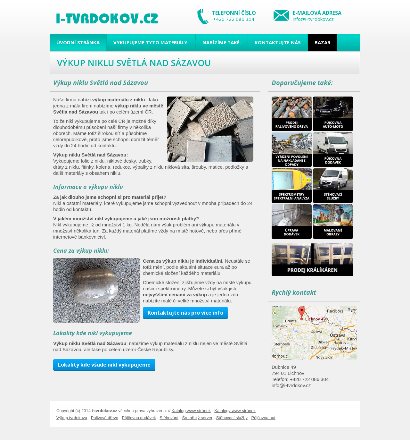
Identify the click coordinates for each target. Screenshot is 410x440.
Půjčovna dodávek (139, 417)
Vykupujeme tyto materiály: (151, 42)
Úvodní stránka (78, 42)
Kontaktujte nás (278, 42)
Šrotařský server (197, 417)
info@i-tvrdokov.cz (313, 19)
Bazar (322, 42)
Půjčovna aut (263, 417)
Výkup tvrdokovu (71, 417)
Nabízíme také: (221, 42)
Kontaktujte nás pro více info (185, 312)
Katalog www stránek (191, 410)
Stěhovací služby (232, 417)
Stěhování (169, 417)
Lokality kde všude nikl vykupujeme (104, 364)
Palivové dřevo (104, 417)
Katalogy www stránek (235, 410)
